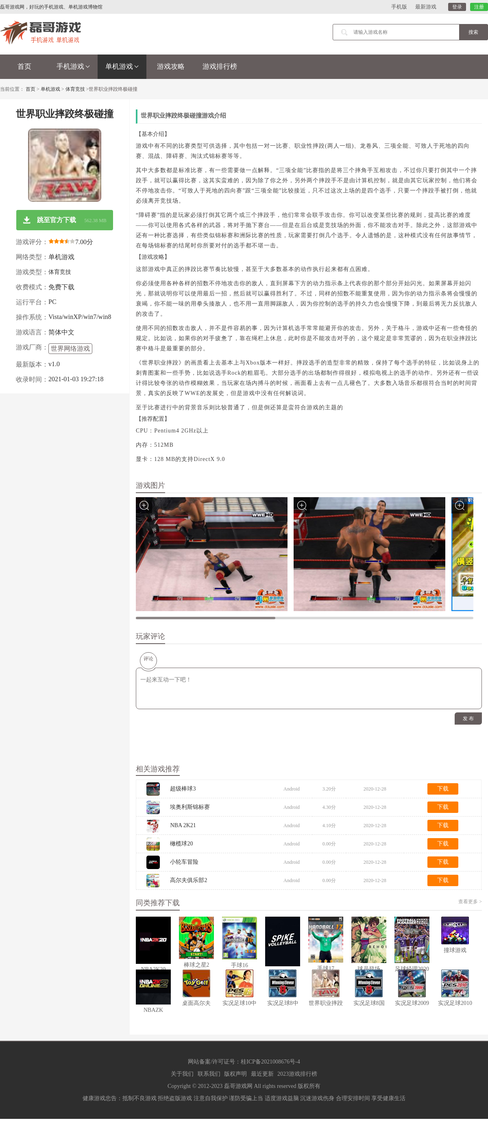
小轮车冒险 (184, 862)
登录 (457, 7)
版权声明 (235, 1074)
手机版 (399, 7)
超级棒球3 (183, 789)
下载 (443, 789)
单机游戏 (122, 66)
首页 (24, 66)
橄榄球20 (181, 844)
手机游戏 (73, 66)
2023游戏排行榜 (297, 1074)
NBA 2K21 (183, 825)
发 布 (468, 718)
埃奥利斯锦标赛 (190, 807)
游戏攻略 (171, 66)
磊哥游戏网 (238, 1086)
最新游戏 (425, 7)
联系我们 (209, 1074)
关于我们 (182, 1074)
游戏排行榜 (220, 66)
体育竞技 (75, 89)
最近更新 (262, 1074)
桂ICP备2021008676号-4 (270, 1062)
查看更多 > (470, 901)
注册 (479, 7)
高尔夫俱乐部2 (188, 880)
